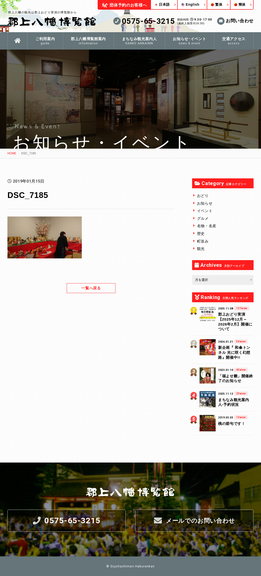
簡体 (240, 4)
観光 (201, 248)
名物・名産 (206, 226)
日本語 (162, 4)
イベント (205, 210)
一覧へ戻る (91, 288)
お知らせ (205, 203)
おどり (203, 195)
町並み (203, 241)
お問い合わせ (235, 21)
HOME (11, 153)
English (190, 4)
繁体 (216, 4)
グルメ (203, 218)
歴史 (201, 233)
